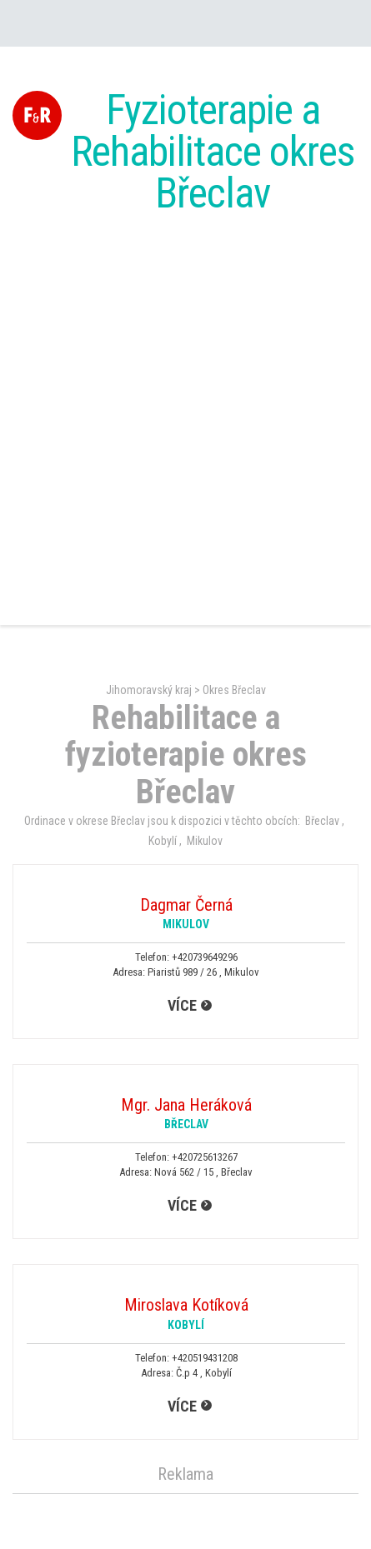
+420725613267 (205, 1157)
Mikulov (205, 840)
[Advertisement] (185, 422)
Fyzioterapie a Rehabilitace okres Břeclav (212, 151)
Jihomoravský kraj (149, 690)
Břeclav (322, 820)
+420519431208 (205, 1358)
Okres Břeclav (234, 690)
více (182, 1005)
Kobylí (162, 840)
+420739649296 (205, 957)
